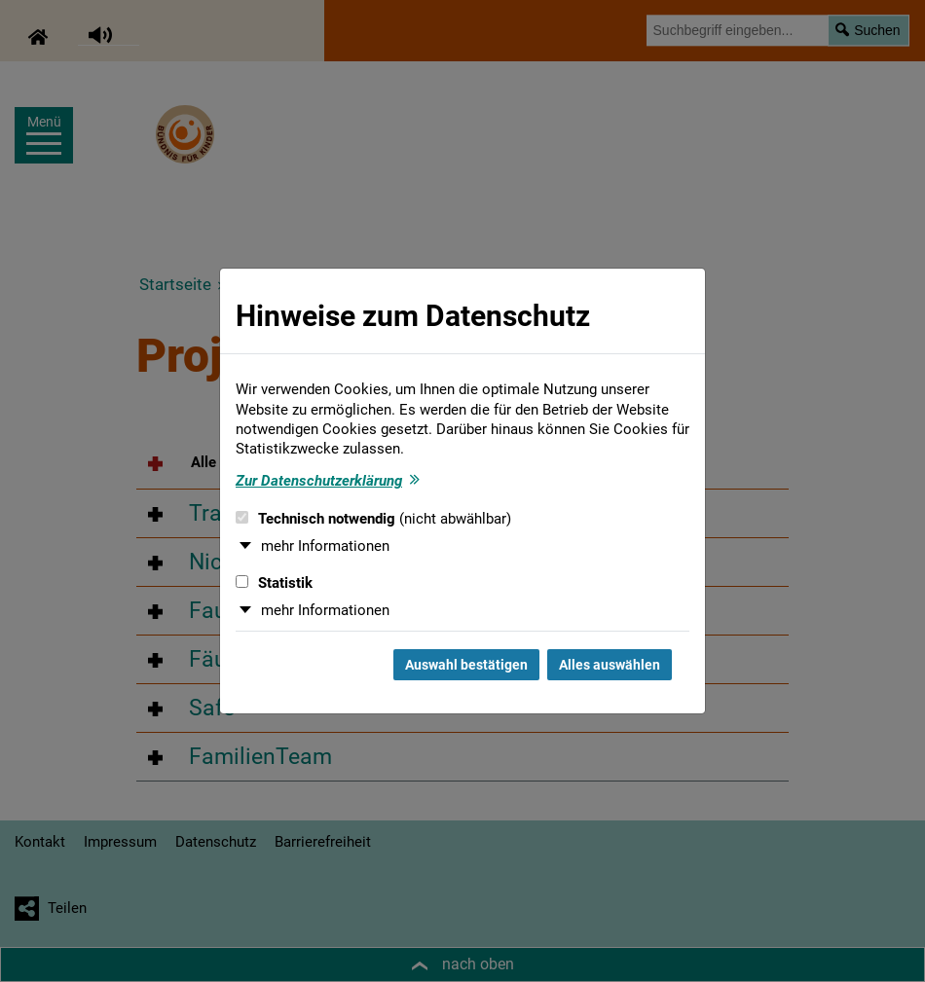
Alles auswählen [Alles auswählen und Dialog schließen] (609, 665)
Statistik (274, 583)
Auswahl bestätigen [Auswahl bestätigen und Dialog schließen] (466, 665)
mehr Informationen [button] (325, 546)
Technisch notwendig (373, 518)
